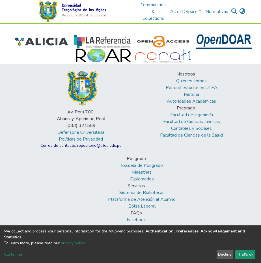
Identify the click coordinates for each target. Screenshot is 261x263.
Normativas (217, 11)
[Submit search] (234, 11)
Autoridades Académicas (191, 101)
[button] (242, 11)
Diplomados (142, 179)
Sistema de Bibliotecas (142, 192)
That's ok (245, 254)
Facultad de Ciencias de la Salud (191, 135)
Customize (13, 254)
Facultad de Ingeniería (191, 115)
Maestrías (142, 172)
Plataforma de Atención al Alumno (142, 199)
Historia (191, 94)
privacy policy (73, 243)
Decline (225, 254)
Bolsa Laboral (142, 206)
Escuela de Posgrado (142, 165)
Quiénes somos (191, 81)
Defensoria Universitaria (80, 132)
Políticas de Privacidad (81, 139)
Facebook (136, 220)
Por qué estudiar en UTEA (191, 88)
